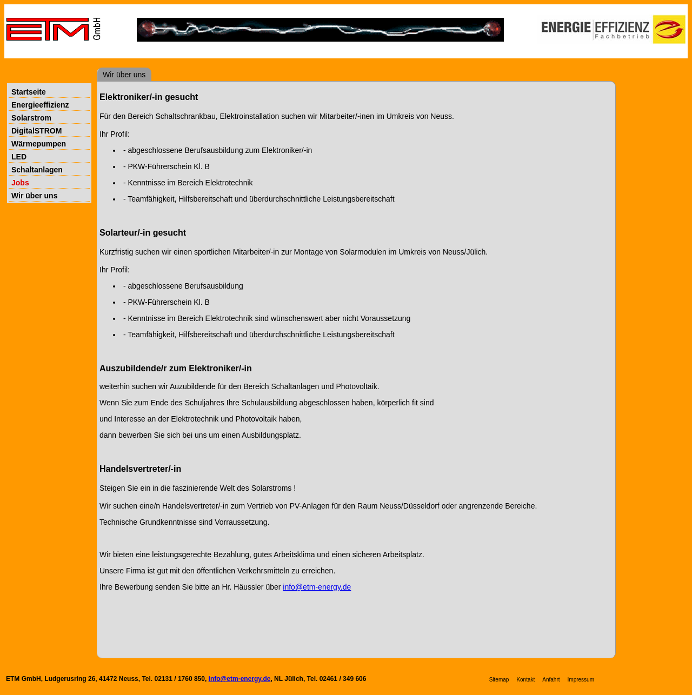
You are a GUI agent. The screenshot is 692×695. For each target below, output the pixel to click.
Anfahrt (551, 680)
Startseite (28, 92)
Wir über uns (34, 195)
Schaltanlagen (37, 169)
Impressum (581, 680)
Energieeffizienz (40, 105)
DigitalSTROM (36, 130)
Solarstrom (31, 117)
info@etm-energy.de (317, 587)
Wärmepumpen (38, 143)
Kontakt (525, 680)
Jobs (20, 182)
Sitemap (499, 680)
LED (18, 156)
